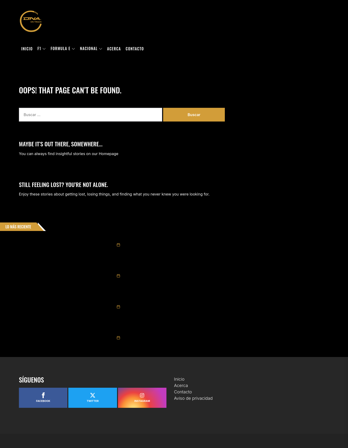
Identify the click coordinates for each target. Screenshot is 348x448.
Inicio (27, 48)
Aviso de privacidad (193, 398)
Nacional (91, 48)
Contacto (135, 48)
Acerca (114, 48)
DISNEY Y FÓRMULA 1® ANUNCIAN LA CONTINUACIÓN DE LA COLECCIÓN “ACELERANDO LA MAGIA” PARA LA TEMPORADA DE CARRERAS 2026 (213, 299)
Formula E (63, 48)
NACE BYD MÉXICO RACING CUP (138, 330)
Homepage (108, 153)
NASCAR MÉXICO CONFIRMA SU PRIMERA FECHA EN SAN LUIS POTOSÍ (164, 237)
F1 (42, 48)
